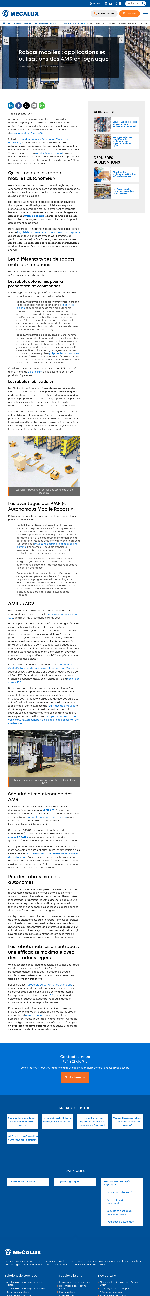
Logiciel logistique (68, 1182)
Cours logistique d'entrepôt (114, 1289)
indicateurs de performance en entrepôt (49, 985)
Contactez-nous (75, 1077)
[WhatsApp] (34, 107)
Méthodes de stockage (120, 1222)
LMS (51, 995)
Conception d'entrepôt (120, 1192)
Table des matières (19, 114)
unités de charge (34, 216)
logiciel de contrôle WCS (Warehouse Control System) (48, 232)
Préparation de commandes (115, 1201)
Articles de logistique (111, 1292)
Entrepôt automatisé (23, 1182)
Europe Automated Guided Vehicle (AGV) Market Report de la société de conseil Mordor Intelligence (43, 720)
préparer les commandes (64, 353)
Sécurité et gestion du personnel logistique (119, 1212)
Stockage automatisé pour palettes (25, 1289)
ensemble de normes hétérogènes (47, 817)
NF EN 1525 (48, 810)
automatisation (34, 1015)
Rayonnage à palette (17, 1292)
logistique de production (62, 706)
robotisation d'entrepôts (49, 153)
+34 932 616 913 (75, 1061)
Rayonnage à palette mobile (74, 1282)
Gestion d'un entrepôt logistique (117, 1183)
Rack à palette (67, 1292)
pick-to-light (35, 372)
